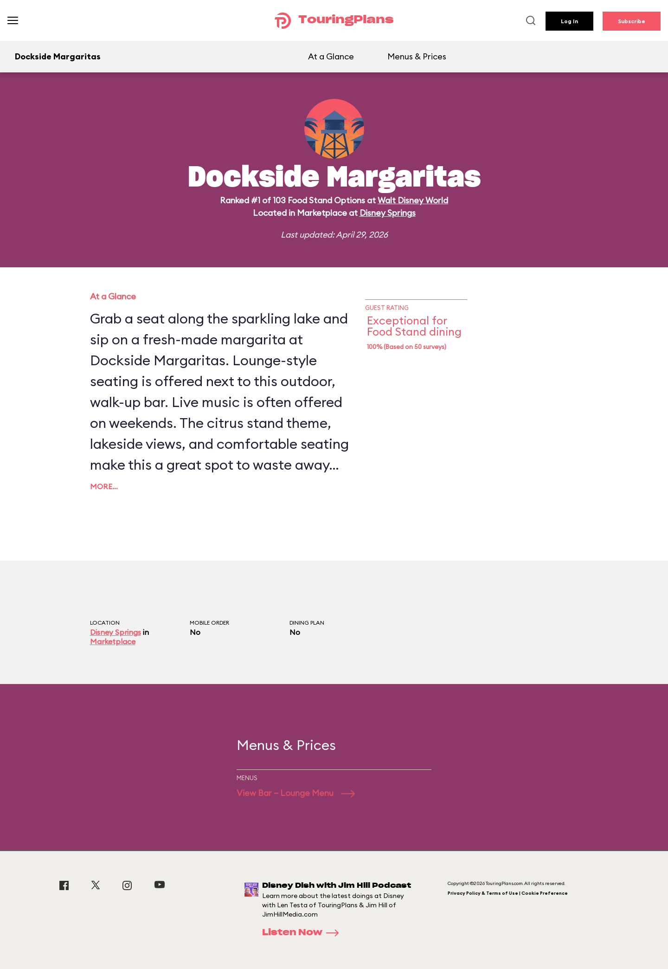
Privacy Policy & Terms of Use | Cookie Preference (508, 893)
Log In (569, 21)
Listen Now (303, 933)
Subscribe (631, 21)
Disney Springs (388, 212)
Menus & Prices (416, 56)
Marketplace (112, 641)
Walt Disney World (413, 200)
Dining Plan (306, 622)
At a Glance (331, 56)
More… (104, 486)
